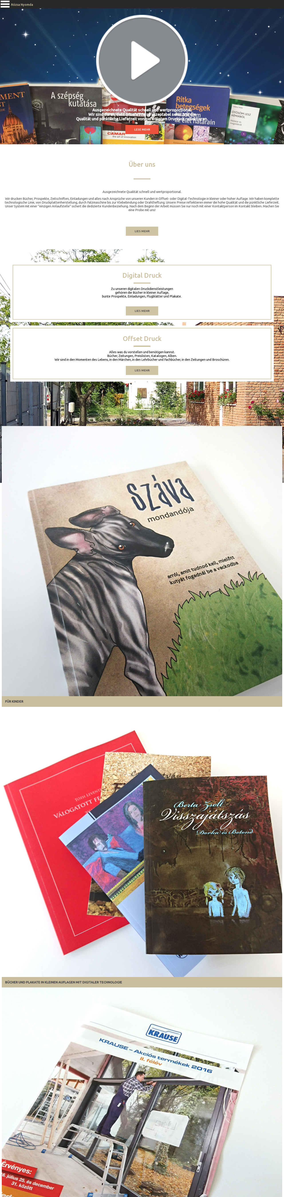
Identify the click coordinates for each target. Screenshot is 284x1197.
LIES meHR (142, 231)
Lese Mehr (142, 129)
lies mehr (142, 311)
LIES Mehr (142, 370)
